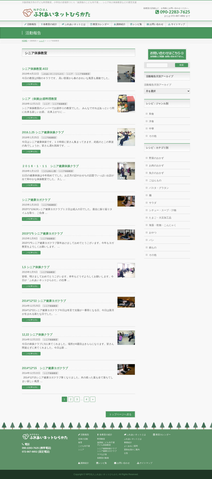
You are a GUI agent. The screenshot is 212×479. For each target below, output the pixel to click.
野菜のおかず (156, 158)
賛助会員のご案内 (132, 449)
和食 (151, 113)
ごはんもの (155, 180)
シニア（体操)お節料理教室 (39, 98)
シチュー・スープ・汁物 (162, 210)
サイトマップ (144, 463)
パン (151, 240)
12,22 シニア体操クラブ (37, 334)
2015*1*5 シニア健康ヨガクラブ (42, 233)
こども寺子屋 (84, 446)
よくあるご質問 (131, 446)
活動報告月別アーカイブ (157, 84)
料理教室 (101, 439)
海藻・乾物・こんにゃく (162, 225)
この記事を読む (31, 84)
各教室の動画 (103, 458)
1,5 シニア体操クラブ (37, 267)
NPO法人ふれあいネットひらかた (102, 474)
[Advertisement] (167, 315)
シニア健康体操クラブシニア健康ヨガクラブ (107, 449)
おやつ (152, 232)
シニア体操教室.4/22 (35, 68)
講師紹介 (83, 463)
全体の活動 (83, 439)
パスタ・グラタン (159, 187)
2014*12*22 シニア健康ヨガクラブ (44, 300)
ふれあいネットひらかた (53, 74)
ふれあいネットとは (135, 435)
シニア (70, 74)
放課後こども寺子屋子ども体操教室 (106, 443)
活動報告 (83, 435)
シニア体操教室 (83, 74)
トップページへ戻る (120, 414)
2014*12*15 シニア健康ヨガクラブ (45, 368)
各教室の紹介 (104, 435)
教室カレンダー (161, 435)
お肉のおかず (156, 165)
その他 (152, 136)
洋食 (151, 121)
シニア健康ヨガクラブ (36, 199)
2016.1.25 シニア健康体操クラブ (43, 132)
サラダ (152, 202)
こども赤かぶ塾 (49, 171)
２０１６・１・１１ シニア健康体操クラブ (50, 166)
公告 (126, 453)
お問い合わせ (122, 463)
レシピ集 (101, 463)
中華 (151, 128)
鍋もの (152, 247)
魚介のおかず (156, 173)
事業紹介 (128, 442)
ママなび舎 (102, 454)
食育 (80, 442)
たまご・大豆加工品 (160, 217)
